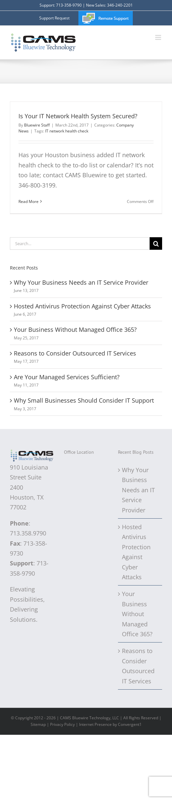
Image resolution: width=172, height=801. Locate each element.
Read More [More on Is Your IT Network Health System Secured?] (28, 201)
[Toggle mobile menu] (158, 37)
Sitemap (38, 724)
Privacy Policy (62, 724)
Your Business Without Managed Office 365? (75, 329)
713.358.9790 (28, 533)
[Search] (156, 243)
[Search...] (80, 243)
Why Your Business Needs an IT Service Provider (81, 282)
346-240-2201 (120, 5)
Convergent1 (130, 724)
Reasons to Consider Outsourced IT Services (75, 353)
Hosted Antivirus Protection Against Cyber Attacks (82, 306)
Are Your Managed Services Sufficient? (67, 377)
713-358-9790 (69, 5)
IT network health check (66, 131)
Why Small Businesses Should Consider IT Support (84, 400)
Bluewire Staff (37, 125)
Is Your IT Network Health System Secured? (77, 116)
